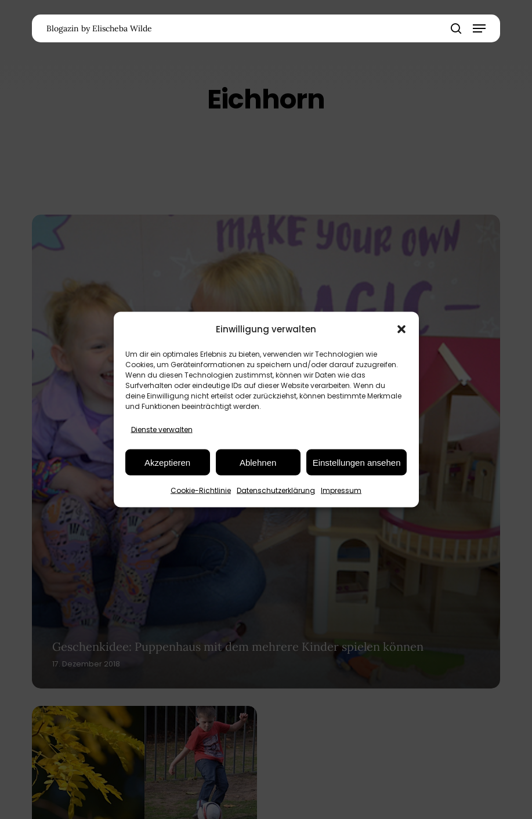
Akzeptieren (167, 462)
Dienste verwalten (162, 429)
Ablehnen (258, 462)
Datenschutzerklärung (276, 490)
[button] (401, 329)
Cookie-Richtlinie (201, 490)
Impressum (341, 490)
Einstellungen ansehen (357, 462)
